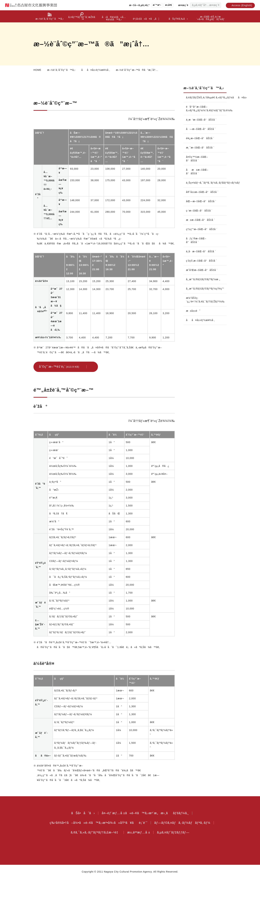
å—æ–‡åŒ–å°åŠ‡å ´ (201, 135)
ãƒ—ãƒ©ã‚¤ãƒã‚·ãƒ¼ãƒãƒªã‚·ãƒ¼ (183, 847)
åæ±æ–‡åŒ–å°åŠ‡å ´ (198, 177)
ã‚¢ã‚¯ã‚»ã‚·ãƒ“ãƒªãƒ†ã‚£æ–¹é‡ (94, 856)
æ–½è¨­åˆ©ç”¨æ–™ (48, 91)
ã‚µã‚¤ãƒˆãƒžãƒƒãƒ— (176, 856)
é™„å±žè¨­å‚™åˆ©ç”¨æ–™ (128, 91)
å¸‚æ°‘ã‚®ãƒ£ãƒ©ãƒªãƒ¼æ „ (204, 300)
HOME (37, 70)
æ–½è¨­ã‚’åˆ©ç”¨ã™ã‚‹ (62, 70)
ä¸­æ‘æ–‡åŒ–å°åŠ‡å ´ (202, 126)
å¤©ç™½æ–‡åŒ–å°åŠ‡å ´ (197, 164)
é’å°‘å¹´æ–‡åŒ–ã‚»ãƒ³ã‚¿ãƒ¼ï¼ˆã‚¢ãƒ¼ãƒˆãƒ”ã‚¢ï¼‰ (206, 114)
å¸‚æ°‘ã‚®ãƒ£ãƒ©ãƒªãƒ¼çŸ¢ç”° (206, 309)
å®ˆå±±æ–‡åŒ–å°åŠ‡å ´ (197, 200)
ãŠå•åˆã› (81, 837)
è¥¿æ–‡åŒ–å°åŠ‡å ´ (200, 144)
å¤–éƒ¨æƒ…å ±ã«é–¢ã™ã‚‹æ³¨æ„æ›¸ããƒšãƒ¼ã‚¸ (145, 837)
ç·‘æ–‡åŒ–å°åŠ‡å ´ (200, 220)
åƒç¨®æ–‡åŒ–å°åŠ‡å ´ (196, 253)
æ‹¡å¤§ (165, 5)
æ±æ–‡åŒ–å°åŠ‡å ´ (201, 229)
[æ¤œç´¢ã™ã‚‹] (217, 5)
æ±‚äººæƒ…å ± (140, 856)
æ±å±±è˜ (195, 331)
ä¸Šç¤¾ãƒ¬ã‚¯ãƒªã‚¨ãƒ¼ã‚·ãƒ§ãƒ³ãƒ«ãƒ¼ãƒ (206, 189)
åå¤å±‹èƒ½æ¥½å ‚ (98, 70)
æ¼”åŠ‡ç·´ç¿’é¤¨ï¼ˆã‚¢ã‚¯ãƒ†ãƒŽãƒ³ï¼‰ (206, 320)
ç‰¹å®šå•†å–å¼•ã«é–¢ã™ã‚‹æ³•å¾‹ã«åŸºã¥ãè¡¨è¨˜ (97, 847)
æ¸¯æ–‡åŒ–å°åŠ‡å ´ (201, 153)
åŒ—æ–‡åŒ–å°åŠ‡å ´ (201, 211)
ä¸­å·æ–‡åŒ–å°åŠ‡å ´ (202, 265)
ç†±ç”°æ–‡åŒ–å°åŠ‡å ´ (197, 240)
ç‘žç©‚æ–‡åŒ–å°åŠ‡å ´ (196, 275)
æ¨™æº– (152, 5)
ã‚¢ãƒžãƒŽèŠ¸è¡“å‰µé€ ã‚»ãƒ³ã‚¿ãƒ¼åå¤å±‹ (206, 103)
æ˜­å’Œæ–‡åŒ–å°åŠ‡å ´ (195, 288)
